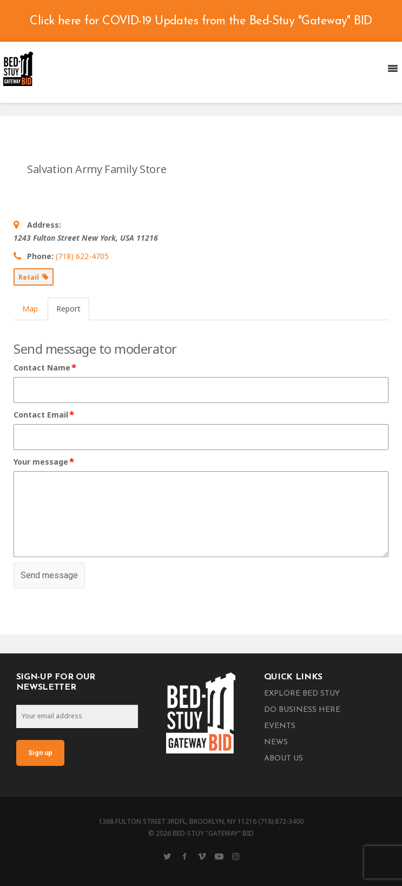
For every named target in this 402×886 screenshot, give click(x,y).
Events (279, 726)
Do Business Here (302, 710)
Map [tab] (30, 308)
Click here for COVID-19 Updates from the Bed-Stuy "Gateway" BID (201, 21)
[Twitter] (167, 856)
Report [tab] (68, 308)
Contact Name (45, 367)
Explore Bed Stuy (302, 694)
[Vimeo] (201, 856)
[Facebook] (184, 856)
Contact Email (44, 414)
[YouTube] (219, 856)
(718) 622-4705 (82, 256)
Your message (44, 461)
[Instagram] (236, 856)
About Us (283, 759)
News (276, 742)
